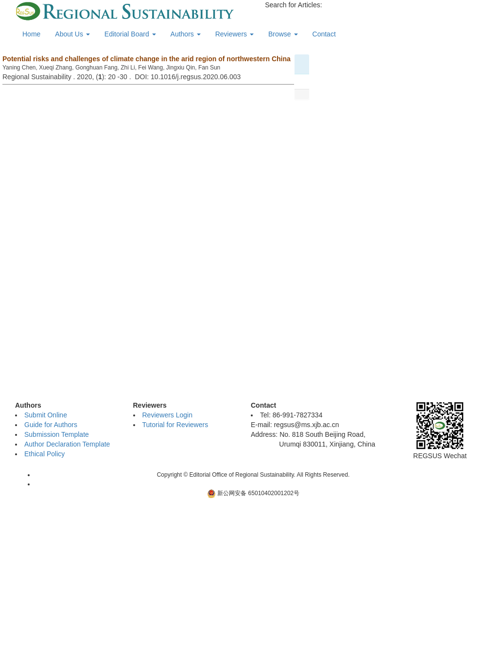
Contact (324, 34)
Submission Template (56, 434)
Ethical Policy (44, 454)
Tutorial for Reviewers (175, 425)
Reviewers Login (167, 415)
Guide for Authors (50, 425)
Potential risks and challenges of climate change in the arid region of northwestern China (146, 59)
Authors (186, 34)
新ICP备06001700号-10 (253, 484)
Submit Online (45, 415)
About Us (72, 34)
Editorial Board (130, 34)
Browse (283, 34)
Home (31, 34)
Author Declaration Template (67, 444)
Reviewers (234, 34)
